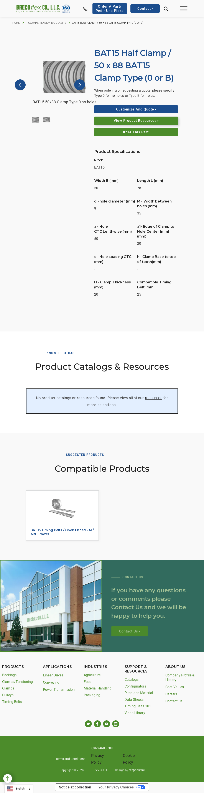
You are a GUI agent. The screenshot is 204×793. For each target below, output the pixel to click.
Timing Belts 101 (138, 706)
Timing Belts (12, 702)
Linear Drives (53, 675)
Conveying (51, 682)
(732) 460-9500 (102, 748)
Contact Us (173, 701)
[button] (184, 8)
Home (16, 22)
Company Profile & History (179, 677)
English (16, 788)
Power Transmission (59, 690)
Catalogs (131, 680)
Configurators (135, 686)
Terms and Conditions (71, 759)
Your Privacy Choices (116, 787)
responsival (136, 770)
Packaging (92, 695)
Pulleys (7, 695)
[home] (38, 8)
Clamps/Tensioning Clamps (47, 22)
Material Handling (98, 688)
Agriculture (92, 675)
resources (153, 397)
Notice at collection (75, 787)
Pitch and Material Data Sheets (139, 696)
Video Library (135, 713)
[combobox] (18, 789)
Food (88, 682)
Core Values (174, 687)
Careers (171, 694)
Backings (9, 675)
